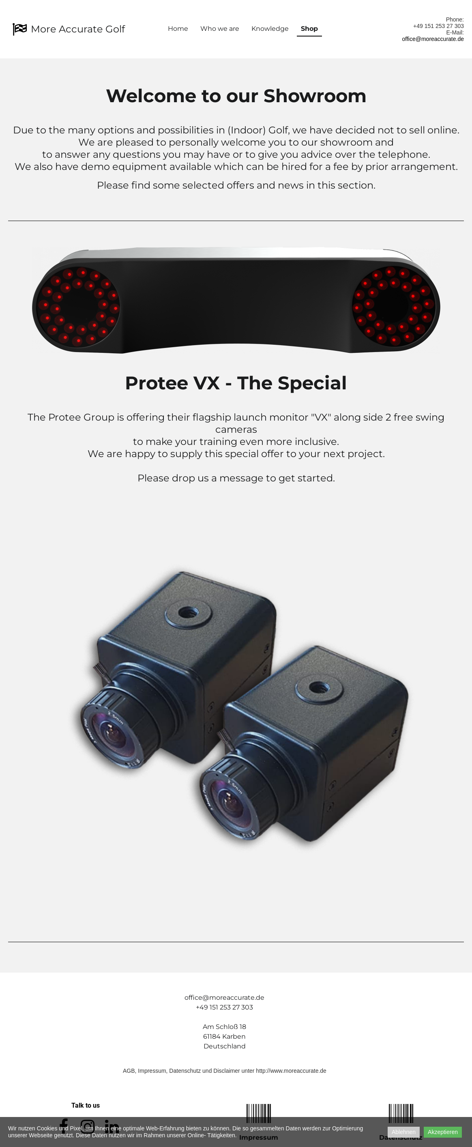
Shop (309, 28)
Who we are (219, 28)
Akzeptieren (443, 1132)
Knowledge (270, 28)
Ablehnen (404, 1132)
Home (178, 28)
